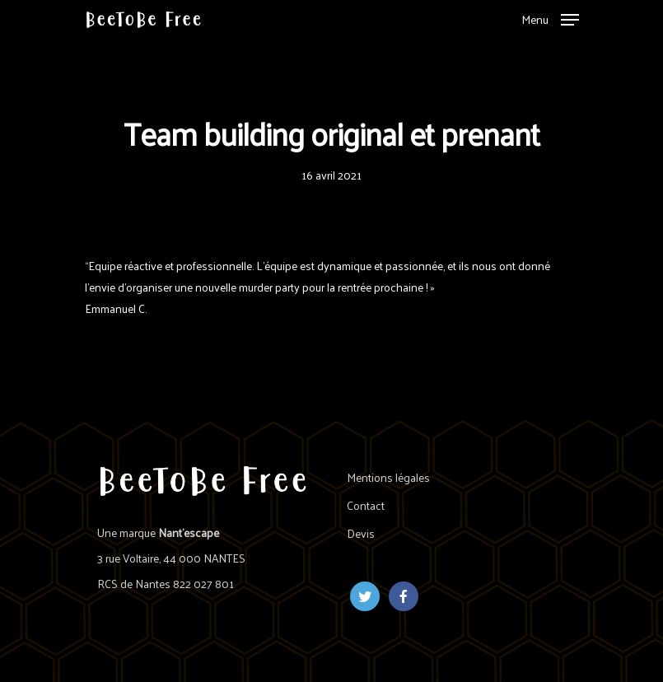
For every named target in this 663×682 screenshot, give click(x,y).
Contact (366, 505)
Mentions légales (388, 477)
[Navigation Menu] (550, 16)
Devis (361, 533)
